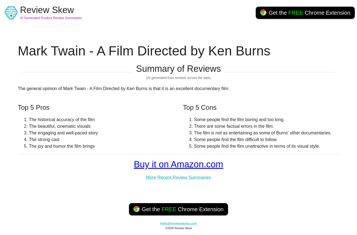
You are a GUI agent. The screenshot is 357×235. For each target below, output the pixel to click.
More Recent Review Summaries (178, 177)
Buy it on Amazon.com (178, 164)
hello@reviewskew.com (178, 223)
